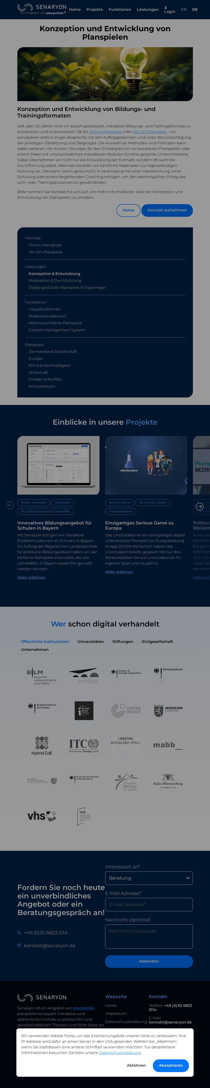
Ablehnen (136, 1065)
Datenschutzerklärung (120, 1052)
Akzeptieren (171, 1065)
